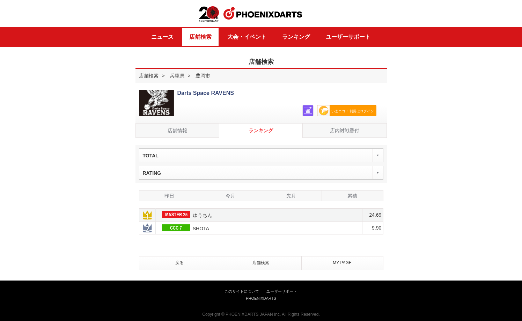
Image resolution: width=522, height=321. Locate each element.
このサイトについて (242, 291)
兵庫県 (177, 76)
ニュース (162, 37)
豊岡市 (203, 76)
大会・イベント (246, 37)
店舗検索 (200, 37)
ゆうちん (187, 214)
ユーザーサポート (348, 37)
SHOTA (185, 227)
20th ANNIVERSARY (208, 14)
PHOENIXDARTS (262, 13)
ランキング (296, 37)
